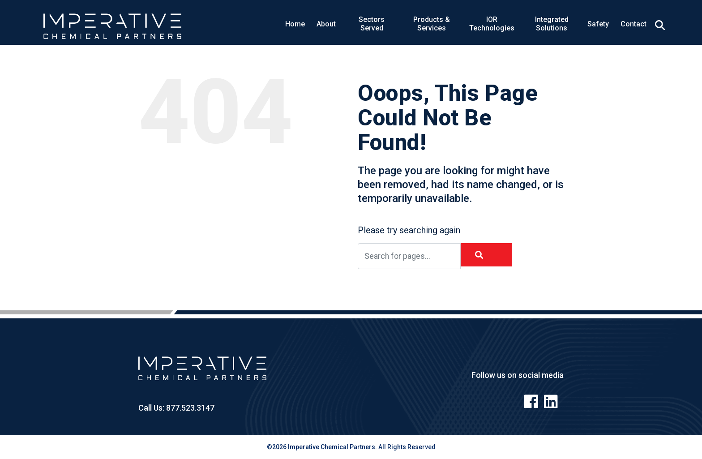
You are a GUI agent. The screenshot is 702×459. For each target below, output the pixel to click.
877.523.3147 (189, 407)
